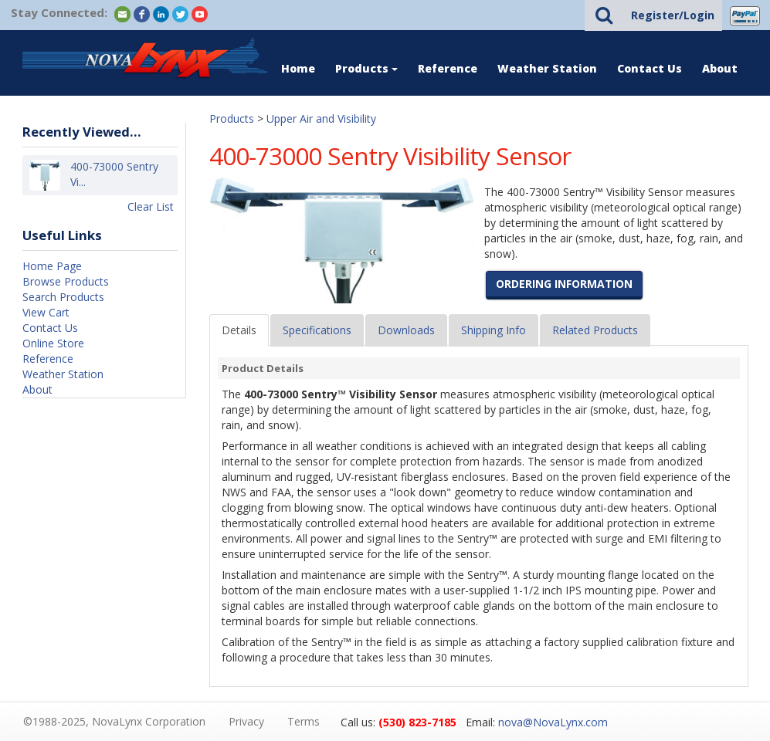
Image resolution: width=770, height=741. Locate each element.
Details (239, 330)
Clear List (150, 206)
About (720, 68)
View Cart (46, 312)
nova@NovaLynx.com (553, 722)
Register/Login (672, 15)
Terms (303, 721)
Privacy (246, 721)
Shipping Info (493, 330)
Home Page (52, 266)
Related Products (595, 330)
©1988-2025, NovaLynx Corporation (114, 721)
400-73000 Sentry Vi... (114, 175)
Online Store (53, 343)
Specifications (317, 330)
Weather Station (547, 68)
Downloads (406, 330)
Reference (447, 68)
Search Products (63, 296)
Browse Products (65, 281)
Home (298, 68)
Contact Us (649, 68)
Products (366, 68)
